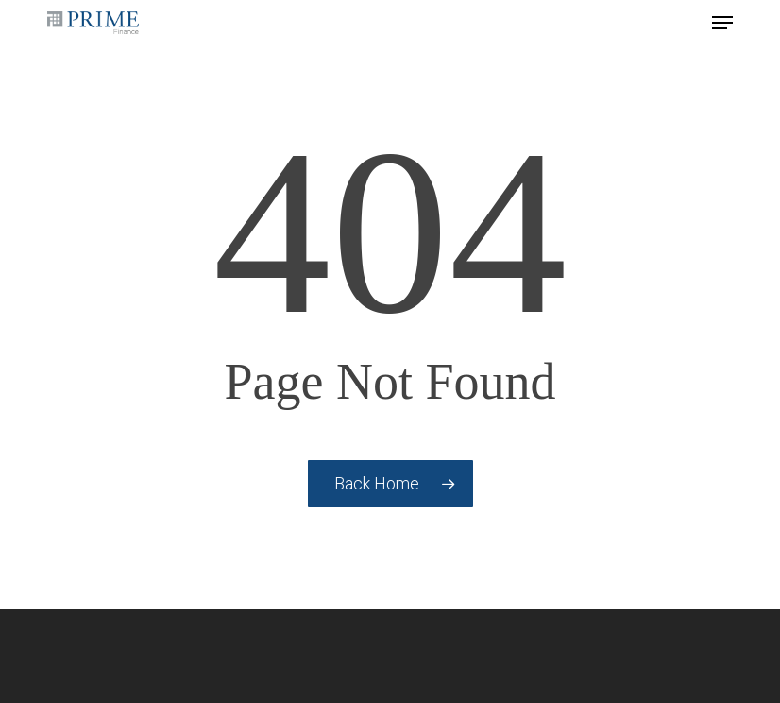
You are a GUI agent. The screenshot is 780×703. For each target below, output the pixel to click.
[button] (722, 22)
